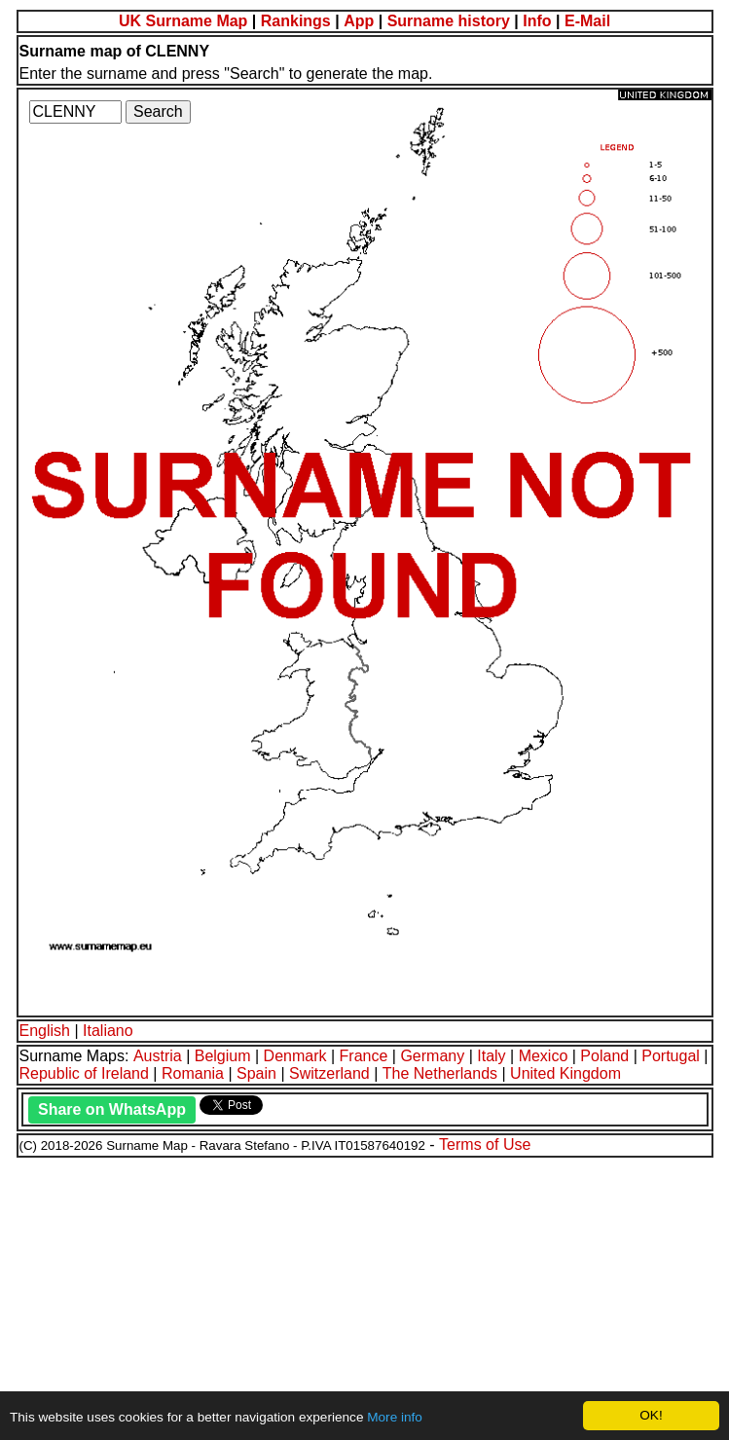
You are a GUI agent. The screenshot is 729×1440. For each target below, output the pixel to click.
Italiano (108, 1030)
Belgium (223, 1056)
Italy (491, 1056)
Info (537, 21)
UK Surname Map (183, 21)
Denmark (295, 1056)
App (359, 21)
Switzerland (329, 1073)
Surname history (448, 21)
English (44, 1030)
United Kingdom (565, 1073)
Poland (604, 1056)
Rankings (296, 21)
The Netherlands (440, 1073)
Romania (193, 1073)
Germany (432, 1056)
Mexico (543, 1056)
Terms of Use (484, 1144)
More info (394, 1417)
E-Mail (587, 21)
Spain (256, 1073)
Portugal (670, 1056)
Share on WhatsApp (112, 1109)
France (364, 1056)
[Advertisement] (364, 1296)
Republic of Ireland (84, 1073)
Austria (157, 1056)
